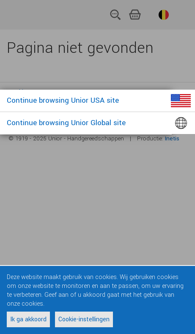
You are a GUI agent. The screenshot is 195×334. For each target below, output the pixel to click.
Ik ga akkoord (28, 319)
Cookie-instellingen (84, 319)
